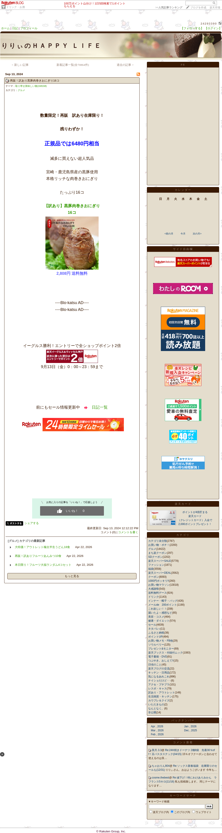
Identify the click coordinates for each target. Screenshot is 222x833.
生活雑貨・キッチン (160, 696)
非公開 (152, 712)
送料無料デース (157, 592)
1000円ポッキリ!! (158, 580)
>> (168, 7)
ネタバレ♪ (154, 628)
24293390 (209, 23)
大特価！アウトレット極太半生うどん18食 (42, 547)
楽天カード (183, 503)
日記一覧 (100, 407)
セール (152, 624)
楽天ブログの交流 (158, 668)
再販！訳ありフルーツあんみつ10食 (38, 556)
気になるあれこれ (158, 676)
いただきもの (156, 704)
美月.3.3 (157, 750)
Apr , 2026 (157, 726)
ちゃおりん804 (160, 765)
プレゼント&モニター (161, 648)
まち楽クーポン (157, 552)
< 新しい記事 (20, 64)
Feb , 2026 (157, 734)
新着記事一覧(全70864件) (72, 64)
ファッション (156, 564)
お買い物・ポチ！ (158, 544)
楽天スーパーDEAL (159, 572)
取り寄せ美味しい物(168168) (31, 86)
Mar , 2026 (157, 730)
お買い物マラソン (158, 584)
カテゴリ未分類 (157, 540)
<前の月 (168, 233)
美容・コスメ (156, 616)
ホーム (5, 28)
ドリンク (153, 596)
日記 (15, 28)
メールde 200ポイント (162, 604)
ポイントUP (155, 636)
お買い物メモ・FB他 (160, 640)
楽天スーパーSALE (159, 560)
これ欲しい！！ (157, 608)
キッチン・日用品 (158, 672)
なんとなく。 (156, 708)
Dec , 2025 (190, 730)
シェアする (31, 523)
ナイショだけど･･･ (159, 680)
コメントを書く (128, 532)
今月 (183, 233)
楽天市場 (215, 7)
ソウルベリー (156, 644)
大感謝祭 (153, 588)
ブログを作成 (198, 7)
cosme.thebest (160, 777)
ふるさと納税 (156, 632)
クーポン (153, 576)
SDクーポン (155, 556)
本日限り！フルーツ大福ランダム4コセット (43, 564)
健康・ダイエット (158, 620)
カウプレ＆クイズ (158, 700)
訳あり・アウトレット (161, 692)
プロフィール (28, 28)
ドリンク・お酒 (15, 7)
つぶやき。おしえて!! (161, 660)
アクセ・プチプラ (158, 684)
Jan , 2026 (190, 726)
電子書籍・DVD (157, 656)
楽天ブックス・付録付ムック (165, 652)
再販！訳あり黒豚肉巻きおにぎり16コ (34, 80)
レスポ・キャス (157, 688)
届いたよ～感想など (160, 612)
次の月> (197, 233)
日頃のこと (155, 664)
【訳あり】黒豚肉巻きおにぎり (72, 206)
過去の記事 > (125, 64)
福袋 (151, 568)
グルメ (21, 90)
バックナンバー (183, 720)
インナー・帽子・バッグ (162, 600)
